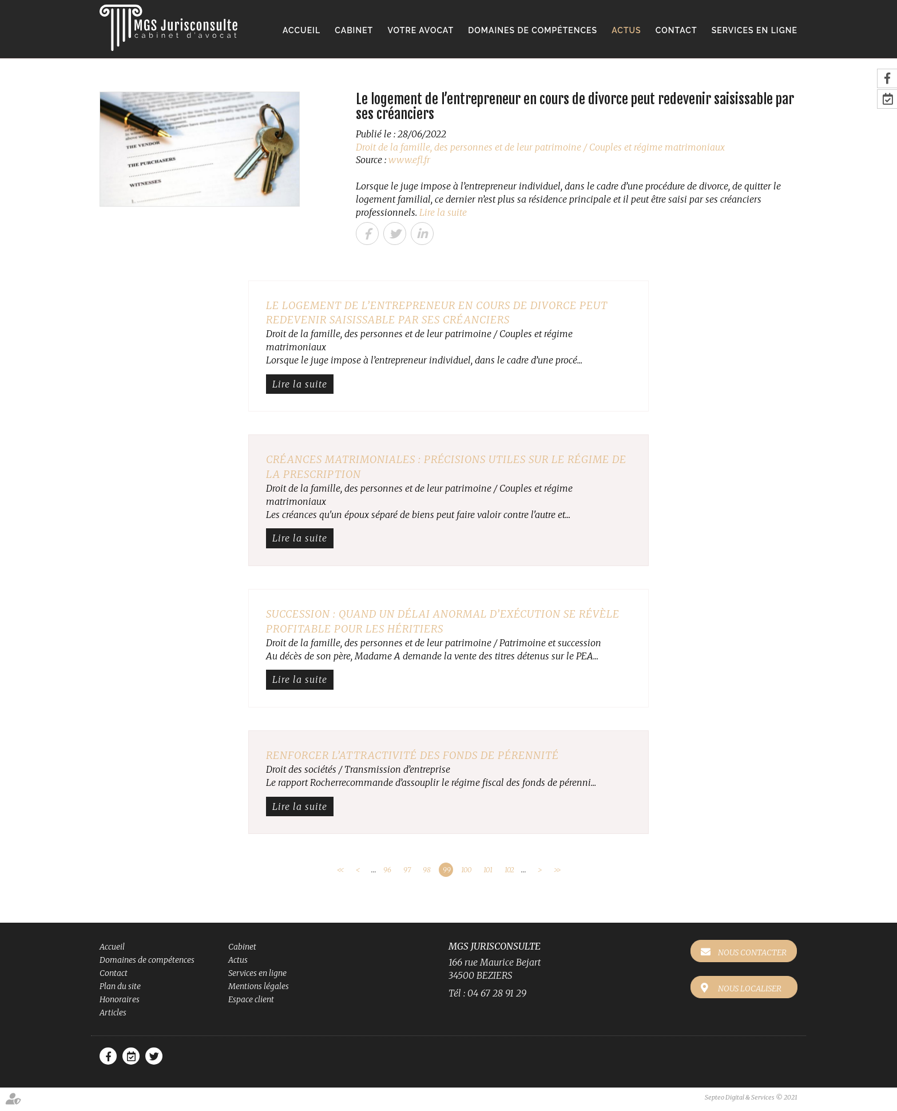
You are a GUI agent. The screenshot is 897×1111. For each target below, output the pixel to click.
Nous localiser (750, 988)
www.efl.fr (409, 159)
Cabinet (354, 30)
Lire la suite (443, 212)
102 (509, 869)
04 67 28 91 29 (496, 993)
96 (387, 869)
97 (407, 869)
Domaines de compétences (532, 30)
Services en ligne (754, 30)
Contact (676, 30)
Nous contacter (753, 952)
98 (427, 869)
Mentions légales (258, 986)
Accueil (301, 30)
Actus (626, 30)
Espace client (251, 999)
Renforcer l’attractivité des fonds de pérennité (412, 755)
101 (488, 869)
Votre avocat (420, 30)
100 (466, 869)
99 (447, 869)
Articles (113, 1012)
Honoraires (120, 999)
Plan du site (120, 986)
